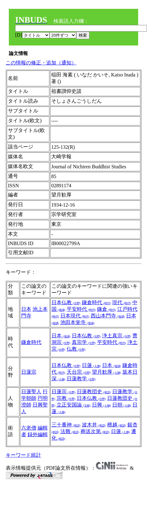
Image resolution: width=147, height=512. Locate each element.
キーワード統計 (23, 455)
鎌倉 (106, 309)
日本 (26, 309)
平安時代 (81, 309)
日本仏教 (66, 302)
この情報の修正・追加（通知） (41, 62)
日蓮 (91, 365)
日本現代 (74, 315)
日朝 (121, 404)
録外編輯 (38, 434)
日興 (101, 404)
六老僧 (28, 428)
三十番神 (66, 424)
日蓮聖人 (31, 391)
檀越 (116, 424)
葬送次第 (95, 431)
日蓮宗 (28, 372)
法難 (69, 431)
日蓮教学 (81, 378)
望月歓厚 (106, 372)
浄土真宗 (116, 335)
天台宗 (79, 372)
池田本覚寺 (77, 322)
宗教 (66, 398)
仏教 (76, 349)
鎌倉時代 (96, 302)
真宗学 (84, 342)
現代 (121, 302)
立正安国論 (74, 404)
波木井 (94, 424)
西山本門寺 (108, 315)
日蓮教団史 (94, 391)
